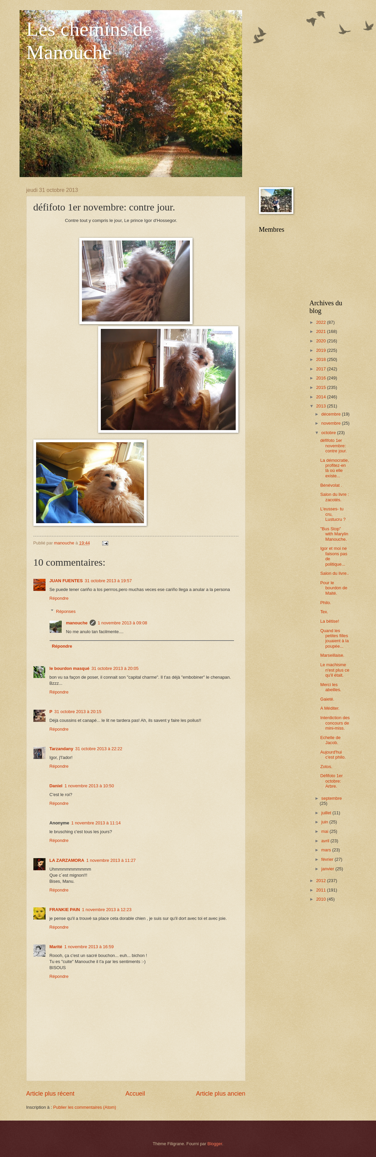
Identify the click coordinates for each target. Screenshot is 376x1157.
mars (326, 849)
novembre (331, 423)
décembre (331, 414)
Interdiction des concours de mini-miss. (335, 723)
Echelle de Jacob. (330, 740)
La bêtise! (329, 621)
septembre (331, 798)
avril (325, 840)
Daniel (56, 785)
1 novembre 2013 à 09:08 (122, 622)
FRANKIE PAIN (65, 909)
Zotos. (326, 766)
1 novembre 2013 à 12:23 (107, 909)
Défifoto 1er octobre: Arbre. (331, 781)
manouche (76, 622)
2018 (321, 359)
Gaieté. (327, 699)
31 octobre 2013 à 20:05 (115, 668)
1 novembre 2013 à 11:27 (111, 860)
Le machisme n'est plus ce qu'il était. (334, 670)
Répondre (59, 598)
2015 (321, 387)
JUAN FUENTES (66, 580)
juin (325, 821)
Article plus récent (50, 1093)
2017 (321, 368)
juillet (326, 812)
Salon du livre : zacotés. (334, 497)
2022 (321, 322)
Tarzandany (62, 748)
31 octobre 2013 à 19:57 (108, 580)
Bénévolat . (331, 485)
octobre (329, 432)
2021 (321, 331)
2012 (321, 880)
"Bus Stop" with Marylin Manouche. (334, 534)
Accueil (135, 1093)
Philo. (325, 602)
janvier (328, 868)
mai (325, 831)
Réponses (66, 611)
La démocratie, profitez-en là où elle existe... (334, 468)
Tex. (324, 611)
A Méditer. (330, 708)
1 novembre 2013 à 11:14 (96, 822)
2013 (321, 405)
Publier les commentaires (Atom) (84, 1107)
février (328, 859)
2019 (321, 350)
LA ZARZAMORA (67, 860)
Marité (56, 946)
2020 (321, 340)
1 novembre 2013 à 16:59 (89, 946)
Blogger (214, 1143)
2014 (321, 396)
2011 (321, 890)
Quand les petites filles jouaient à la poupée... (334, 638)
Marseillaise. (332, 655)
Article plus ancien (220, 1093)
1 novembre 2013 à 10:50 (89, 785)
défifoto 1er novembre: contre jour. (333, 445)
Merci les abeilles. (330, 687)
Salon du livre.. (334, 573)
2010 (321, 899)
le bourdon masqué (70, 668)
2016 (321, 377)
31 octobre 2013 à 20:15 (78, 711)
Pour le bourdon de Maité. (333, 588)
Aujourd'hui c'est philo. (333, 755)
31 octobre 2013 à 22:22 (98, 748)
